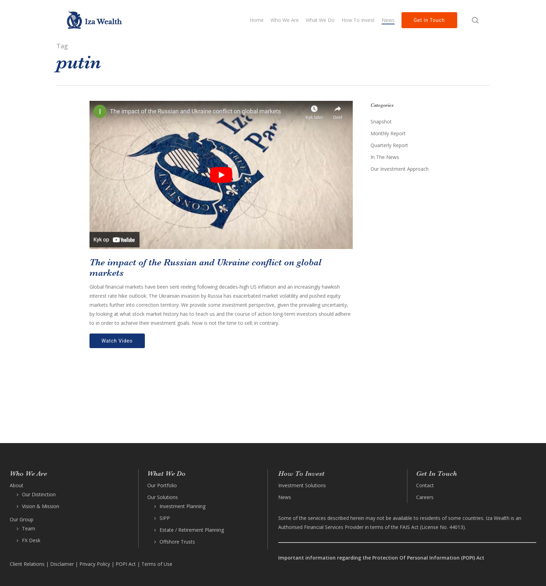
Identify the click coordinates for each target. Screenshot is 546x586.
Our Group (21, 519)
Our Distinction (39, 494)
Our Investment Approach (399, 169)
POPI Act (126, 564)
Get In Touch (436, 473)
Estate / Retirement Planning (191, 530)
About (16, 485)
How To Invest (301, 473)
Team (28, 528)
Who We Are (28, 473)
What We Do (166, 473)
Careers (425, 497)
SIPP (164, 518)
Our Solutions (162, 497)
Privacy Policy (94, 564)
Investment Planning (182, 506)
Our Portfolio (162, 485)
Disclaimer (62, 564)
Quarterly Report (389, 145)
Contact (425, 485)
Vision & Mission (40, 506)
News (284, 497)
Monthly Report (388, 133)
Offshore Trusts (177, 541)
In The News (384, 157)
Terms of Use (156, 564)
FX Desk (31, 540)
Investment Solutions (302, 485)
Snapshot (381, 121)
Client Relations (27, 564)
